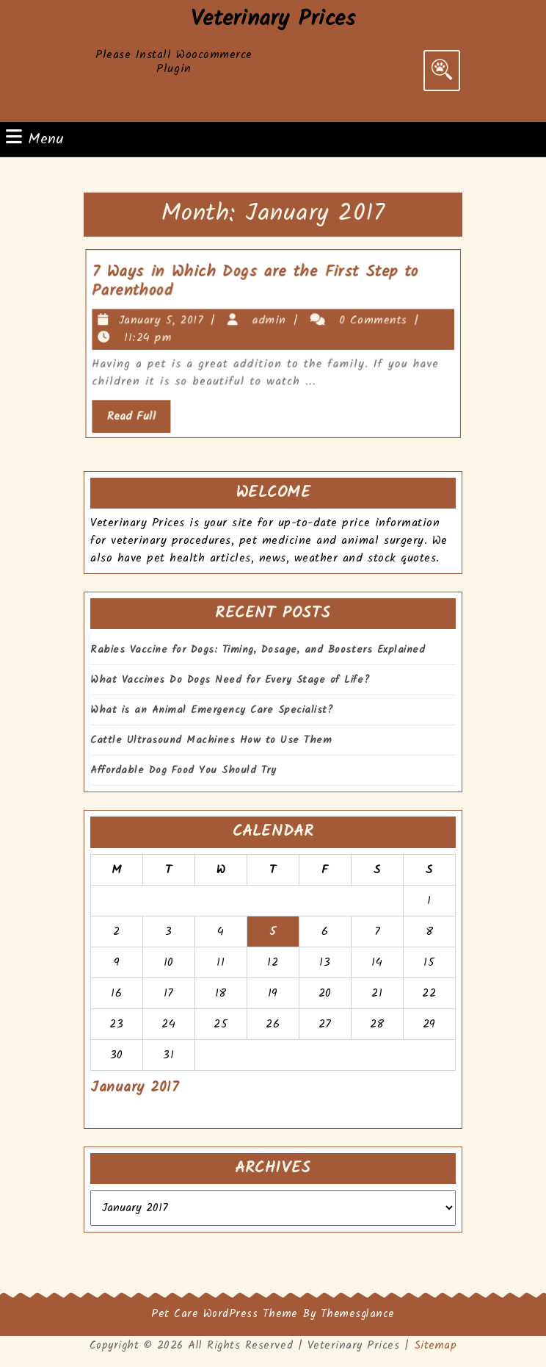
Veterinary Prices (273, 19)
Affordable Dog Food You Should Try (183, 770)
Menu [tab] (35, 139)
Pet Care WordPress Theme (224, 1314)
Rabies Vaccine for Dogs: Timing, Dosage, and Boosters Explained (257, 650)
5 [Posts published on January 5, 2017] (273, 931)
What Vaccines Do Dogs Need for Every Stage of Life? (230, 680)
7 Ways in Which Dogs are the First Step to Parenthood (258, 286)
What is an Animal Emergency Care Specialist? (211, 710)
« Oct (106, 1113)
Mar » (154, 1113)
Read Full (148, 414)
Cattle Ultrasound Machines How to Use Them (211, 740)
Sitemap (435, 1346)
